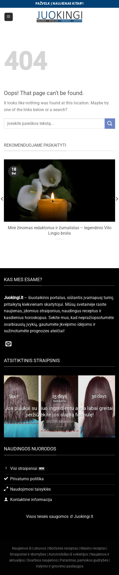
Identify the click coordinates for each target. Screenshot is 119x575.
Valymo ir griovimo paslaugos (59, 566)
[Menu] (8, 17)
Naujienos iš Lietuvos (29, 548)
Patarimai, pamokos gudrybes (84, 560)
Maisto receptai (92, 548)
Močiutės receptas (63, 548)
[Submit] (110, 123)
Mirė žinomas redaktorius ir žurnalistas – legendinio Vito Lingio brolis (59, 230)
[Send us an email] (8, 344)
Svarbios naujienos (42, 560)
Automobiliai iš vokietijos (68, 554)
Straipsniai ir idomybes (28, 554)
